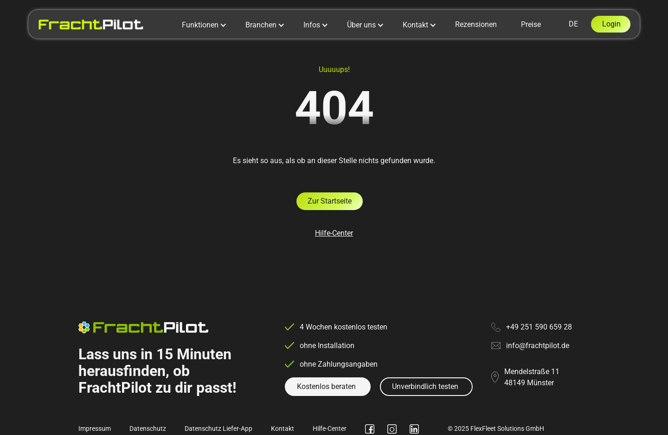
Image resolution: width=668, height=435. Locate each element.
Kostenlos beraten (326, 386)
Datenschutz (147, 428)
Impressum (94, 428)
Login (611, 24)
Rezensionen (476, 24)
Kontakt (282, 428)
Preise (531, 24)
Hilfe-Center (334, 233)
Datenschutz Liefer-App (218, 428)
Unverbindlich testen (425, 386)
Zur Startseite (330, 201)
